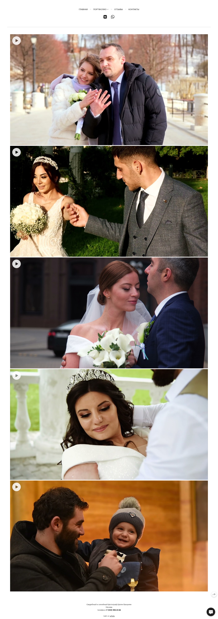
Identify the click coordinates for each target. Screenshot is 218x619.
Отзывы (118, 9)
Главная (83, 9)
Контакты (133, 9)
